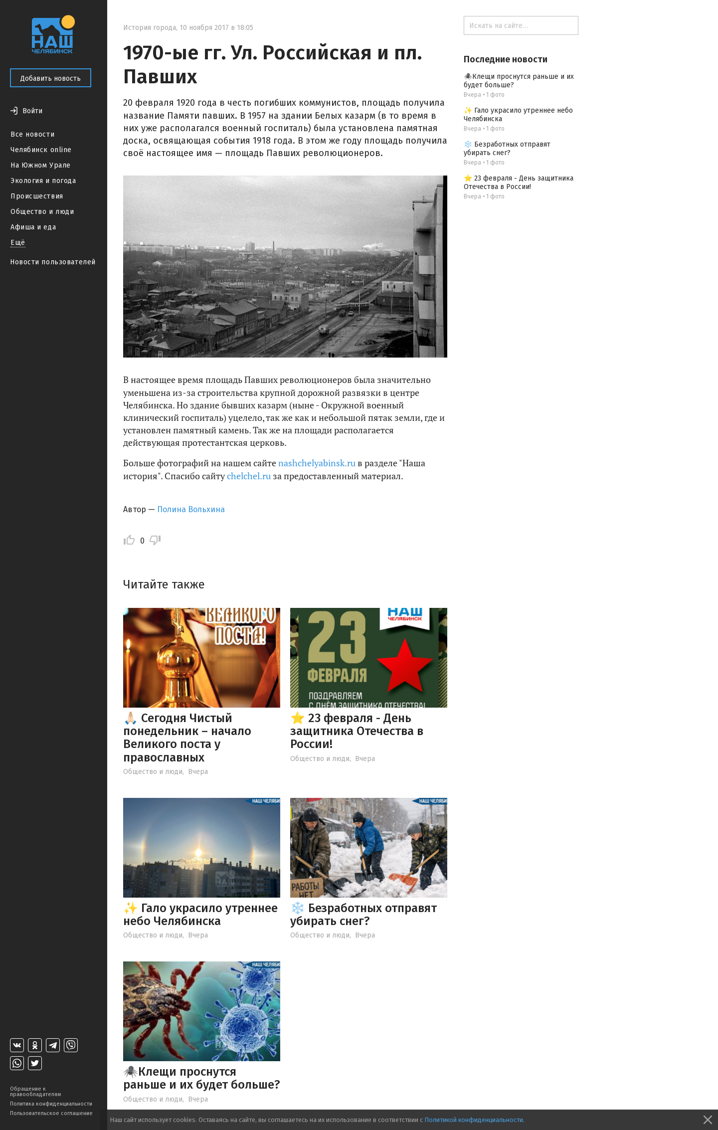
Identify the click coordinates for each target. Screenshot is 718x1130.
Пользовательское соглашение (51, 1113)
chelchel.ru (249, 476)
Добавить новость (50, 78)
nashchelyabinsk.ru (317, 463)
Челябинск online (41, 150)
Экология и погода (43, 181)
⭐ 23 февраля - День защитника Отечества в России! (356, 731)
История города (149, 27)
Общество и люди (42, 211)
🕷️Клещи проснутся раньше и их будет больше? (201, 1078)
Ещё (17, 242)
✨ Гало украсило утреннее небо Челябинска (200, 914)
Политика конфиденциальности (51, 1104)
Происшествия (36, 196)
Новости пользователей (53, 262)
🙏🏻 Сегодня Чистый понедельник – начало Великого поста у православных (187, 737)
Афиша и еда (33, 227)
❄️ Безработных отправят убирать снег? (363, 914)
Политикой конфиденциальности (473, 1120)
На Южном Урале (40, 165)
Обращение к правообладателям (35, 1091)
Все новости (32, 134)
